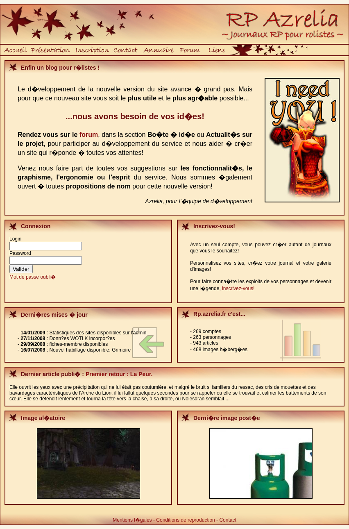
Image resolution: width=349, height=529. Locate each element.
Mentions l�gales (132, 520)
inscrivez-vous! (238, 288)
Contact (227, 520)
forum (88, 134)
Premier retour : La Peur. (119, 374)
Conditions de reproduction (185, 520)
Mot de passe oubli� (32, 277)
